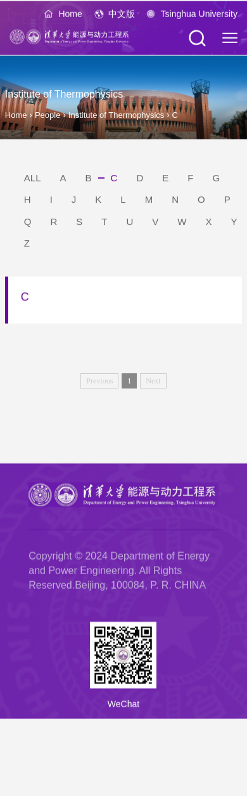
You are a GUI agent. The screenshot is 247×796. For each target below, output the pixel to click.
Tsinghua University (199, 15)
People (47, 115)
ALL (32, 179)
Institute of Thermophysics (117, 115)
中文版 (121, 15)
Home (70, 15)
